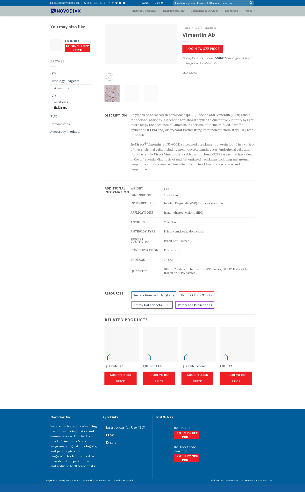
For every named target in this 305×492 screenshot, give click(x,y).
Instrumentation (174, 11)
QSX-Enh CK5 (152, 366)
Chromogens (60, 124)
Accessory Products (65, 131)
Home (186, 27)
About (250, 11)
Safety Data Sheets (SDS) (152, 305)
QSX (53, 73)
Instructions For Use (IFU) (154, 295)
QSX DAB (226, 366)
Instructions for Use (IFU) (125, 427)
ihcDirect (60, 108)
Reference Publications (195, 305)
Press (110, 435)
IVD (53, 96)
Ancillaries (61, 102)
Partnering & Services (206, 11)
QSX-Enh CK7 (113, 366)
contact (219, 58)
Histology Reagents (145, 11)
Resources (233, 11)
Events (111, 442)
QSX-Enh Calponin (193, 366)
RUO (53, 116)
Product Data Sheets (196, 295)
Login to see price (77, 48)
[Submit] (251, 3)
